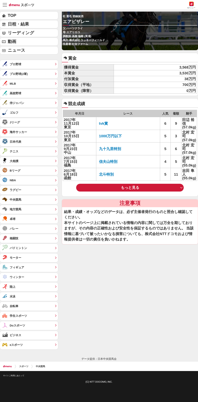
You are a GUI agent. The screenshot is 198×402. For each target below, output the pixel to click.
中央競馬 (40, 366)
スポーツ (23, 366)
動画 (12, 41)
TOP (12, 15)
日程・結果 (18, 24)
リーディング (21, 32)
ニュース (16, 50)
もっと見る (130, 188)
